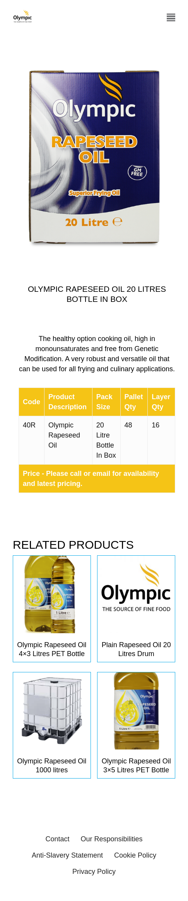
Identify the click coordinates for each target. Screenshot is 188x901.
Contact (57, 839)
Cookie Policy (135, 855)
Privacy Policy (94, 871)
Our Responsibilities (111, 839)
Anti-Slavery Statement (67, 855)
